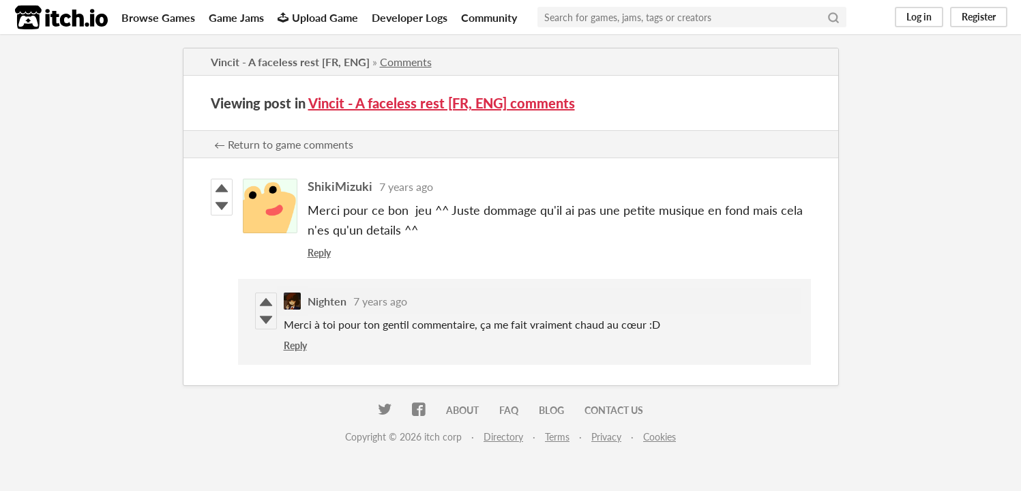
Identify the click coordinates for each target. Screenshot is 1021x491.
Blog (551, 410)
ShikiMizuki (340, 186)
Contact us (614, 410)
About (462, 410)
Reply (319, 252)
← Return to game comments (283, 144)
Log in (919, 17)
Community (489, 17)
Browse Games (158, 17)
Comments (406, 61)
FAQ (508, 410)
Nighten (327, 301)
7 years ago (406, 186)
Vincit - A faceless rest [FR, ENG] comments (441, 103)
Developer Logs (409, 17)
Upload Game (318, 17)
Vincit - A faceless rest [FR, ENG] (290, 61)
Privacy (606, 437)
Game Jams (236, 17)
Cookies (659, 437)
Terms (557, 437)
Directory (503, 437)
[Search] (833, 17)
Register (979, 17)
